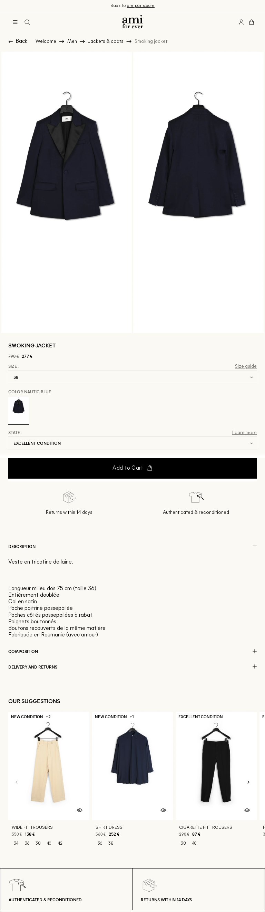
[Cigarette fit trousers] (216, 782)
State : (15, 432)
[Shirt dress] (132, 782)
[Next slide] (248, 782)
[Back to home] (132, 22)
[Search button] (27, 22)
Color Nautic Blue (29, 391)
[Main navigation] (15, 22)
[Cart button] (251, 22)
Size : (13, 366)
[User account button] (241, 22)
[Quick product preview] (80, 810)
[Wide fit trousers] (48, 782)
